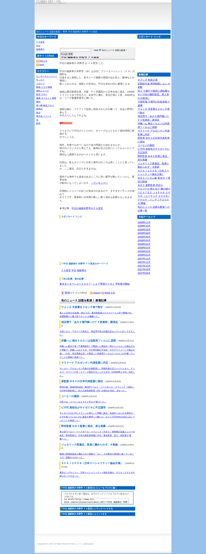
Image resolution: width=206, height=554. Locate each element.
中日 (73, 270)
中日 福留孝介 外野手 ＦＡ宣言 (82, 31)
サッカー (40, 80)
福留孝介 (82, 270)
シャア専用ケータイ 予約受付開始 (111, 283)
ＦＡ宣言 (66, 270)
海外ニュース (42, 91)
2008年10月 (144, 225)
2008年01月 (144, 254)
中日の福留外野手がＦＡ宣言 (87, 208)
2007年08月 (144, 273)
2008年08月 (144, 233)
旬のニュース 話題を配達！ (49, 31)
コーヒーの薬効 (146, 145)
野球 (65, 31)
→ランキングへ (99, 183)
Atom (41, 64)
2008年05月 (144, 240)
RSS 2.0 (43, 61)
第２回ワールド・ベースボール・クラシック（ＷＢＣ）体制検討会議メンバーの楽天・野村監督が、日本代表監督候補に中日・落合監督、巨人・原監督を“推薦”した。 (97, 435)
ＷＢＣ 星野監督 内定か (150, 185)
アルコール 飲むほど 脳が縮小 (154, 188)
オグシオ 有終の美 (148, 80)
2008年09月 (144, 229)
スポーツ (40, 83)
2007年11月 (144, 262)
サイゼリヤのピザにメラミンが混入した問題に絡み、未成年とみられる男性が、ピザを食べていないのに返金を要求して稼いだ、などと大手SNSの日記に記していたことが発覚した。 (97, 417)
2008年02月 (144, 251)
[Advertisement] (84, 240)
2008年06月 (144, 236)
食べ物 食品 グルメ (45, 105)
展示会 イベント (44, 116)
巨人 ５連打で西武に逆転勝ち (154, 90)
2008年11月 (144, 222)
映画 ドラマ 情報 (44, 87)
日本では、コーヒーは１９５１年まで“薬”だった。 (83, 402)
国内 (38, 101)
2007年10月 (144, 265)
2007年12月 (144, 258)
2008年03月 (144, 247)
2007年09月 (144, 269)
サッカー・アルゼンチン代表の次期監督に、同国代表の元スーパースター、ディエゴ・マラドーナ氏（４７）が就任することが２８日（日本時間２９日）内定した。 (97, 372)
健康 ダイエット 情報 (46, 98)
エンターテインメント (46, 76)
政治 (38, 112)
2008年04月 (144, 244)
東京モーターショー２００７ (75, 283)
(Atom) (96, 292)
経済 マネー (41, 94)
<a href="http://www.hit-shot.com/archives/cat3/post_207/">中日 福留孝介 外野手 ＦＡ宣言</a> (96, 501)
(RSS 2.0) (109, 292)
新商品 (39, 109)
